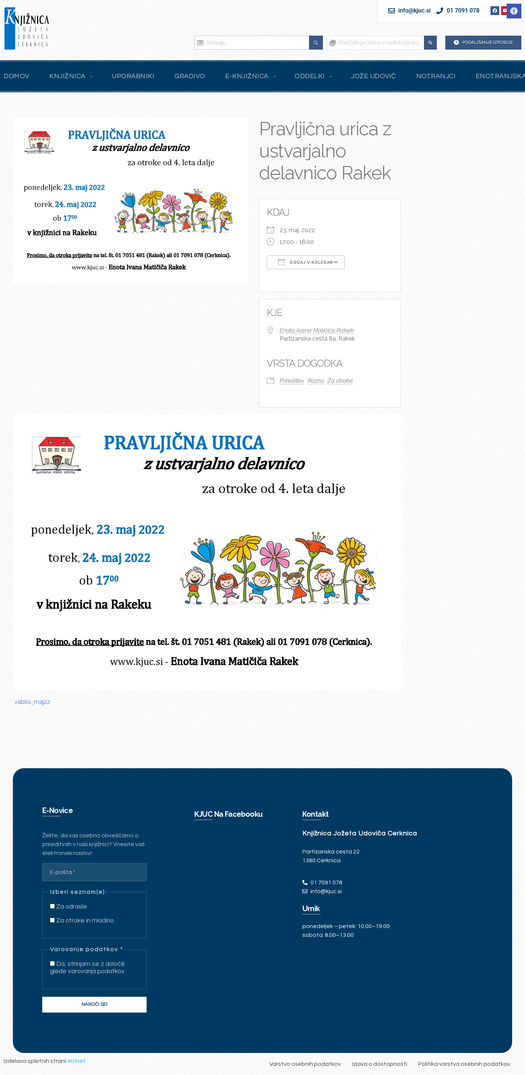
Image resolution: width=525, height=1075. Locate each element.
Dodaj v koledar (305, 262)
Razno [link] (316, 380)
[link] (514, 11)
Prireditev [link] (292, 380)
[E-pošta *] (94, 872)
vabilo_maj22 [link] (32, 701)
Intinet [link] (77, 1061)
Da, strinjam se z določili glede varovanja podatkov (87, 968)
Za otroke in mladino (82, 920)
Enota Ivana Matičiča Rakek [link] (317, 330)
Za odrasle (68, 906)
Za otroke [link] (340, 380)
